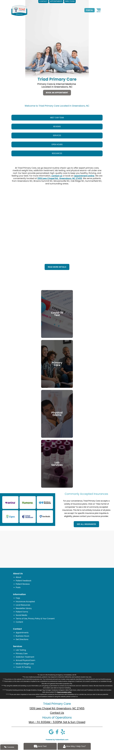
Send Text (40, 746)
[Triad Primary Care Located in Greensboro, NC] (57, 44)
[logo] (19, 10)
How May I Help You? (74, 746)
